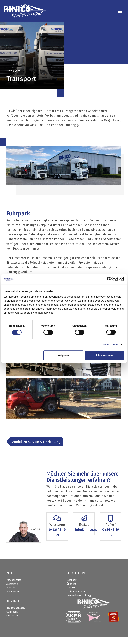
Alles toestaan (104, 355)
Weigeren (63, 355)
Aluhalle (11, 587)
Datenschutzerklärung (78, 595)
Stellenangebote (75, 591)
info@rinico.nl (86, 530)
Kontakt (70, 587)
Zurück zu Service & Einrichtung (36, 442)
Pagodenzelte (13, 580)
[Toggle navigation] (120, 11)
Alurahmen (12, 583)
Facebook (71, 580)
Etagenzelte (13, 591)
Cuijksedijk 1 (13, 611)
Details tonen (110, 344)
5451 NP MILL (13, 615)
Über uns (71, 583)
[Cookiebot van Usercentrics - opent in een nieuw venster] (109, 279)
